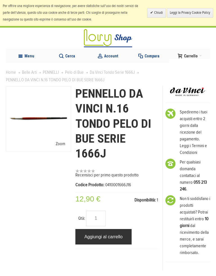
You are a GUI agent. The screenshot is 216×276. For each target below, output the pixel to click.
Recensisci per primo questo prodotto (107, 175)
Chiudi (158, 13)
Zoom (60, 144)
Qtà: (81, 218)
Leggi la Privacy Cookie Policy (190, 13)
